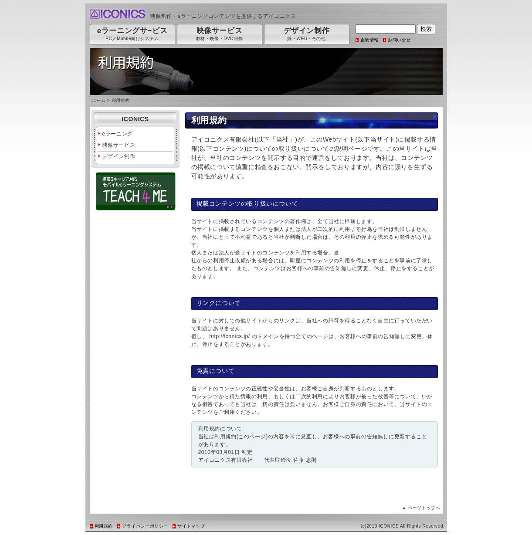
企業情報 (369, 39)
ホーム (99, 100)
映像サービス (119, 145)
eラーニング (117, 134)
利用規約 (104, 526)
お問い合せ (399, 39)
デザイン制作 (119, 156)
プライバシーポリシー (145, 526)
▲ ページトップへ (421, 507)
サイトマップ (191, 526)
